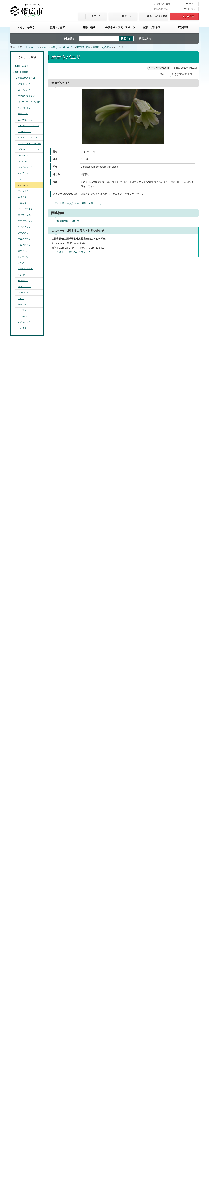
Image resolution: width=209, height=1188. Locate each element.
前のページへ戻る (162, 1090)
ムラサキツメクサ (26, 572)
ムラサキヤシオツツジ (28, 829)
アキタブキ (23, 954)
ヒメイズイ (23, 334)
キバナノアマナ (25, 209)
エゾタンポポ (24, 936)
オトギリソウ (24, 716)
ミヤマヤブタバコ (26, 996)
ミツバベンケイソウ (27, 537)
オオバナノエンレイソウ (29, 143)
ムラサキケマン (25, 394)
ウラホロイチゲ (25, 447)
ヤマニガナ (23, 924)
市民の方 (96, 16)
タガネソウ (23, 352)
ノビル (21, 298)
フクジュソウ (24, 435)
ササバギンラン (25, 221)
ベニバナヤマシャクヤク (29, 519)
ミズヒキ (22, 763)
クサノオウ (23, 382)
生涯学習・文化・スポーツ (120, 27)
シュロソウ (23, 161)
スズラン (22, 310)
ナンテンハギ (24, 578)
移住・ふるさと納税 (157, 16)
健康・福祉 (89, 27)
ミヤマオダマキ (25, 465)
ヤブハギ (22, 554)
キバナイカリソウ (26, 417)
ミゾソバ (22, 757)
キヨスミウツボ (25, 888)
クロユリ (22, 203)
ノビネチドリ (24, 245)
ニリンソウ (23, 459)
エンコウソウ (24, 477)
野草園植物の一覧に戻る (68, 221)
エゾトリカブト (25, 429)
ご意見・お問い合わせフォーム (73, 252)
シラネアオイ (24, 489)
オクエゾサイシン (26, 96)
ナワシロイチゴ (25, 662)
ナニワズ (22, 739)
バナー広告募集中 (104, 1109)
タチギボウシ (24, 316)
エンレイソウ (24, 131)
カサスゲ (22, 364)
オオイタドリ (24, 751)
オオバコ (22, 859)
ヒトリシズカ (24, 90)
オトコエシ (23, 1079)
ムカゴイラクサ (25, 596)
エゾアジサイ (24, 775)
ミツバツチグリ (25, 650)
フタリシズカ (24, 84)
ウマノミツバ (24, 1014)
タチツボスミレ (25, 704)
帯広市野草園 (83, 47)
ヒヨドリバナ (24, 1002)
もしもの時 (188, 16)
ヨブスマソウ (24, 948)
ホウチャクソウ (25, 167)
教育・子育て (57, 27)
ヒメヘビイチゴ (25, 632)
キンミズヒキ (24, 608)
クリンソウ (23, 817)
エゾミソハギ (24, 727)
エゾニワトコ (24, 1061)
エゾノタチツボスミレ (28, 698)
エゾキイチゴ (24, 656)
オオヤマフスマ (25, 769)
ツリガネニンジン (26, 894)
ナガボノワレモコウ (27, 668)
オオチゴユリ (24, 173)
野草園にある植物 (102, 47)
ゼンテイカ (23, 280)
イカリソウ (23, 423)
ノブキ (21, 906)
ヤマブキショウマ (26, 674)
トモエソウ (23, 709)
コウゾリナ (23, 930)
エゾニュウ (23, 1019)
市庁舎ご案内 (41, 1163)
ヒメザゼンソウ (25, 119)
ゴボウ (21, 1008)
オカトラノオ (24, 799)
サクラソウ (23, 805)
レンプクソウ (24, 1055)
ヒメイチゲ (23, 453)
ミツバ (21, 1031)
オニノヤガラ (24, 239)
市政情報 (183, 27)
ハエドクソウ (24, 882)
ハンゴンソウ (24, 960)
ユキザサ (22, 328)
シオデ (21, 179)
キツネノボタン (25, 495)
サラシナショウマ (26, 483)
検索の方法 (145, 38)
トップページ (32, 47)
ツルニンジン (24, 900)
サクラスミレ (24, 680)
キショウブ (23, 274)
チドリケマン (24, 400)
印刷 (162, 74)
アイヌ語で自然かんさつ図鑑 (80, 203)
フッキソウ (23, 513)
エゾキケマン (24, 406)
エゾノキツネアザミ (27, 912)
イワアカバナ (24, 733)
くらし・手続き (26, 27)
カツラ (21, 525)
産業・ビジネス (151, 27)
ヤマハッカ (23, 876)
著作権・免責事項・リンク (100, 1139)
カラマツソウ (24, 501)
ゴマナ (21, 978)
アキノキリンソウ (26, 984)
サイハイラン (24, 227)
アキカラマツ (24, 507)
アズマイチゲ (24, 441)
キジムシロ (23, 644)
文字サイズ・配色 (162, 4)
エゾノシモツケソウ (27, 620)
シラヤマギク (24, 966)
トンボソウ (23, 256)
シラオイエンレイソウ (28, 149)
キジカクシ (23, 304)
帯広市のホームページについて (61, 1139)
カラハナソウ (24, 584)
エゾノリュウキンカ (27, 471)
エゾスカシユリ (25, 215)
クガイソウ (23, 864)
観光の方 (126, 16)
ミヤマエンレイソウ (27, 137)
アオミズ (22, 602)
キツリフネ (23, 781)
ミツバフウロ (24, 721)
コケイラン (23, 251)
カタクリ (22, 197)
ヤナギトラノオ (25, 793)
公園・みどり (67, 47)
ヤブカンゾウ (24, 286)
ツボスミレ (23, 692)
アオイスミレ (24, 686)
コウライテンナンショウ (29, 101)
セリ (20, 1043)
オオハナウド (24, 1037)
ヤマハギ (22, 561)
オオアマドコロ (25, 340)
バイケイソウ (24, 155)
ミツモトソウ (24, 638)
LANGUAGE (189, 4)
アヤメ (21, 262)
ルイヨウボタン (25, 411)
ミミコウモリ (24, 942)
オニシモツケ (24, 614)
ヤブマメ (22, 549)
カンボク (22, 1067)
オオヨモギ (23, 990)
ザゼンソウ (23, 113)
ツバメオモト (24, 191)
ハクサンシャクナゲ (27, 823)
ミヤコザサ (23, 370)
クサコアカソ (24, 590)
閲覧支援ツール (161, 9)
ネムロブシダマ (25, 1073)
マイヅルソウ (24, 322)
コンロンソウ (24, 745)
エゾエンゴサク (25, 388)
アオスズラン (24, 233)
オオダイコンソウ (26, 626)
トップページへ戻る (188, 1090)
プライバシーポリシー (134, 1139)
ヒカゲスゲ (23, 358)
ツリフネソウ (24, 787)
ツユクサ (22, 346)
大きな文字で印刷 (181, 74)
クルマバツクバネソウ (28, 125)
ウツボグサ (23, 871)
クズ (20, 566)
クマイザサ (23, 376)
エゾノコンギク (25, 972)
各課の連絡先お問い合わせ (174, 1160)
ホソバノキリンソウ (27, 543)
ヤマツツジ (23, 835)
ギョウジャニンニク (27, 292)
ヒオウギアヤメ (25, 268)
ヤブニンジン (24, 1049)
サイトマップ (190, 9)
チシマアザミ (24, 918)
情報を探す (69, 38)
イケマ (21, 853)
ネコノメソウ (24, 531)
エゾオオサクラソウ (27, 811)
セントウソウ (24, 1026)
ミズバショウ (24, 107)
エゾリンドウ (24, 847)
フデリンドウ (24, 841)
